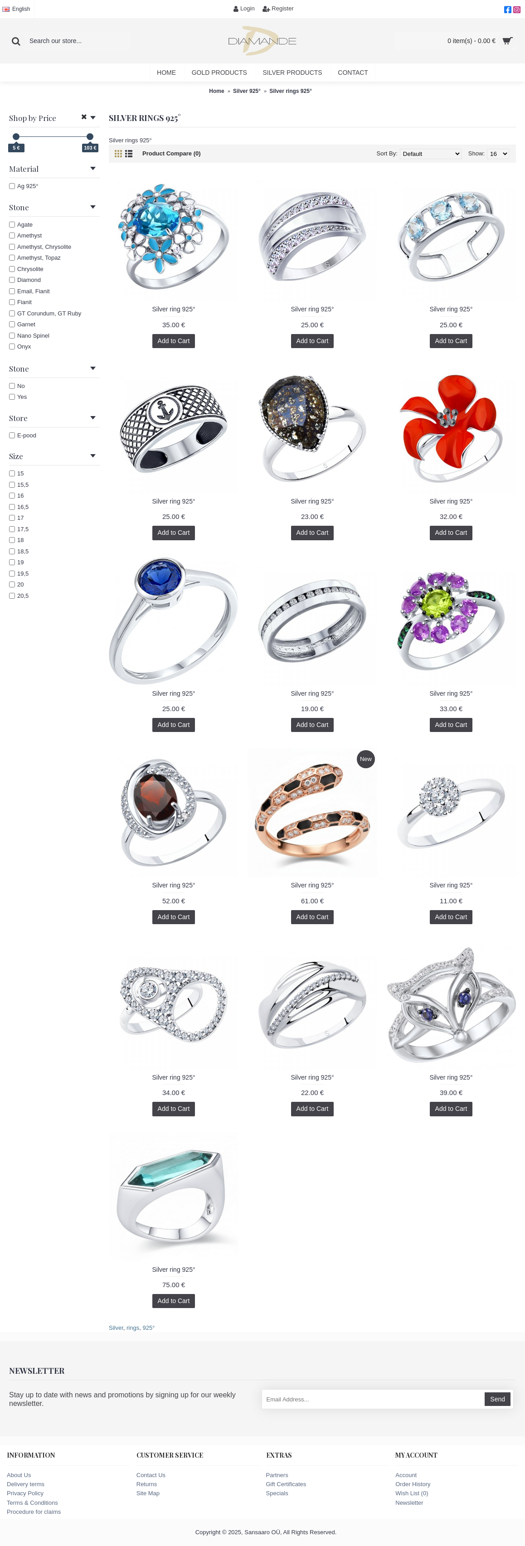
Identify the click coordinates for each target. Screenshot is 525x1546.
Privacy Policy (25, 1493)
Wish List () (411, 1493)
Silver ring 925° (173, 309)
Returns (146, 1484)
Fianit (20, 302)
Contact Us (150, 1475)
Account (406, 1475)
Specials (277, 1493)
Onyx (20, 346)
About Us (19, 1475)
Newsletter (409, 1502)
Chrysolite (26, 269)
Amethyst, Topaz (35, 257)
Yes (18, 396)
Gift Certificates (286, 1484)
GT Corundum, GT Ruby (45, 313)
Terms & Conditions (32, 1502)
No (17, 386)
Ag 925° (23, 186)
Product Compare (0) (171, 153)
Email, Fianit (29, 291)
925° (148, 1327)
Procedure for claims (34, 1511)
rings (132, 1327)
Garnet (22, 324)
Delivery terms (25, 1484)
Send (497, 1399)
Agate (21, 224)
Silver (116, 1327)
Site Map (148, 1493)
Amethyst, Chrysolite (40, 246)
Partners (277, 1475)
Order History (412, 1484)
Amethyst (25, 235)
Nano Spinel (29, 335)
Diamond (25, 279)
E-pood (22, 435)
